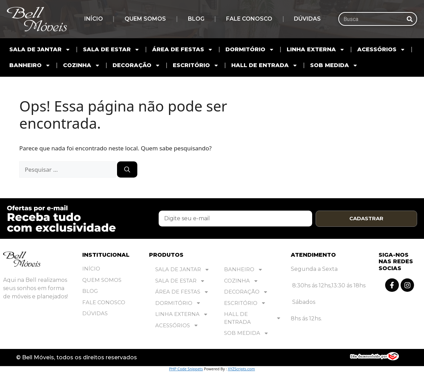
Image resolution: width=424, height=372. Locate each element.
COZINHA (81, 65)
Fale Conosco (249, 18)
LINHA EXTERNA (316, 49)
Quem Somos (145, 18)
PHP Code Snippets (186, 368)
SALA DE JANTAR (40, 49)
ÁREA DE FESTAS (182, 49)
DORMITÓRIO (249, 49)
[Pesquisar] (409, 19)
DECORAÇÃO (136, 65)
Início (93, 18)
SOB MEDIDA (334, 65)
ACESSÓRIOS (381, 49)
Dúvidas (307, 18)
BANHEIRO (30, 65)
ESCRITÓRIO (196, 65)
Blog (196, 18)
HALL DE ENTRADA (264, 65)
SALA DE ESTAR (111, 49)
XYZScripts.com (241, 368)
